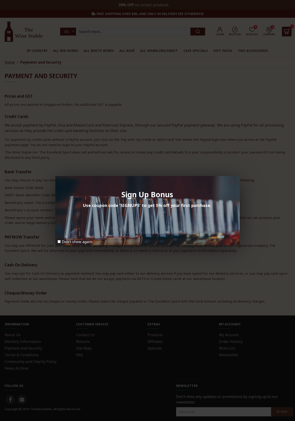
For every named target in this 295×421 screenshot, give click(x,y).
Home (10, 62)
